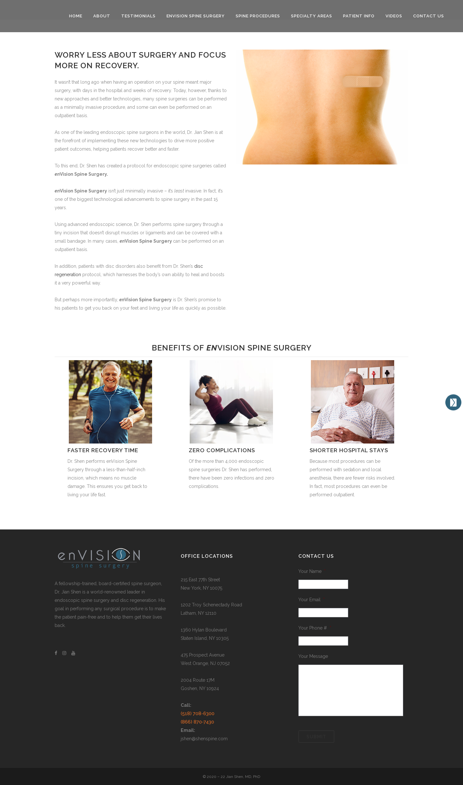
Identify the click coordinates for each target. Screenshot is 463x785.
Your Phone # (314, 628)
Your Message (313, 656)
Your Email (311, 599)
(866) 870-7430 (197, 722)
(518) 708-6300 (197, 713)
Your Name (312, 571)
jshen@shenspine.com (204, 738)
